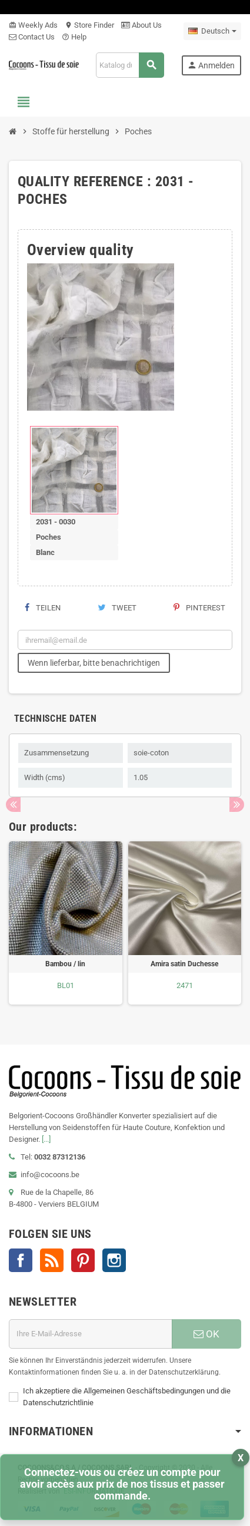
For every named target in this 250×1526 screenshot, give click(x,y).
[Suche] (130, 65)
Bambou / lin (65, 964)
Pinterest (199, 607)
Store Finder (89, 25)
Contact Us (32, 36)
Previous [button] (13, 804)
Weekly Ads (33, 25)
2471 (184, 985)
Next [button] (236, 804)
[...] (46, 1139)
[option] (65, 923)
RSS (52, 1260)
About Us (141, 25)
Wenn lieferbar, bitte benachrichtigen (94, 663)
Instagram (114, 1260)
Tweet (117, 607)
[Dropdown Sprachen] (212, 31)
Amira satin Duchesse (184, 964)
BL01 (65, 985)
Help (74, 36)
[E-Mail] (90, 1334)
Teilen (43, 607)
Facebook (20, 1260)
